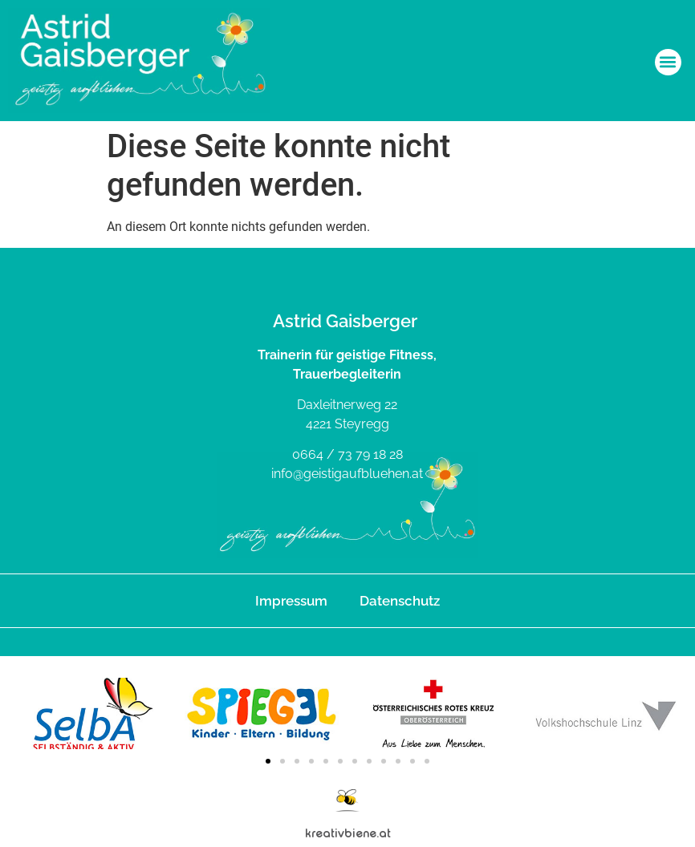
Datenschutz (400, 601)
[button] (668, 62)
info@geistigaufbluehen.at (347, 473)
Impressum (291, 601)
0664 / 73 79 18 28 (347, 454)
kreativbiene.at (348, 833)
